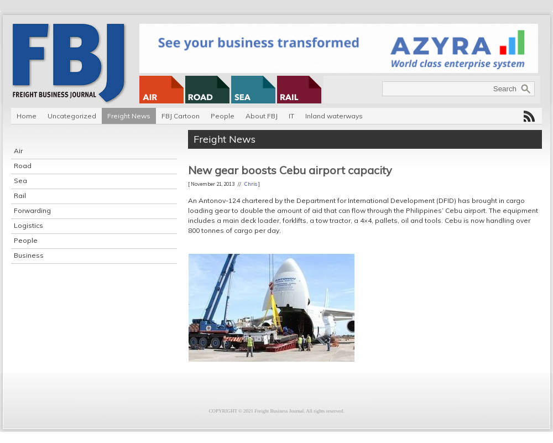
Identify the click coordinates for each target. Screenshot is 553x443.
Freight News (128, 116)
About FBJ (262, 116)
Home (26, 116)
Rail (20, 195)
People (222, 116)
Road (23, 165)
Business (29, 255)
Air (18, 151)
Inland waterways (334, 116)
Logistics (28, 225)
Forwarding (32, 210)
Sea (20, 180)
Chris (250, 184)
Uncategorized (72, 116)
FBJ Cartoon (180, 116)
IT (291, 116)
